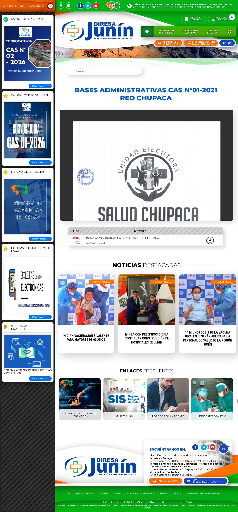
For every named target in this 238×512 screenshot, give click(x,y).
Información (166, 31)
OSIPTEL (104, 493)
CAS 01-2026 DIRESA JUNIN (29, 95)
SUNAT (118, 493)
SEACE (177, 493)
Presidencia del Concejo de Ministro (204, 493)
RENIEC (164, 493)
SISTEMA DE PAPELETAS (28, 171)
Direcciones (190, 31)
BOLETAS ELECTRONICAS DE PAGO (31, 249)
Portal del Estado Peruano (81, 493)
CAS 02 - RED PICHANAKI (28, 19)
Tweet (80, 71)
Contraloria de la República (140, 493)
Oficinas (213, 31)
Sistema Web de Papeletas (23, 328)
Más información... (40, 86)
